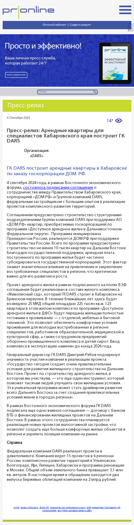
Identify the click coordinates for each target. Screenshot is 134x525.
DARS (16, 507)
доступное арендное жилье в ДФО (75, 510)
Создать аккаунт (80, 25)
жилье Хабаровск (29, 507)
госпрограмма (49, 510)
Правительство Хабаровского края (67, 507)
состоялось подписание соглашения (58, 188)
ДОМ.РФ (44, 507)
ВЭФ (88, 507)
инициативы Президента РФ (106, 507)
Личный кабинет (54, 25)
